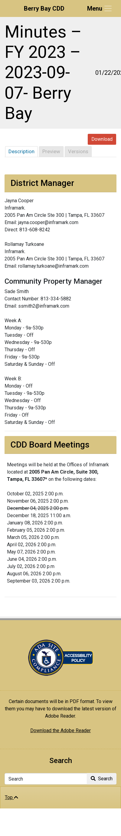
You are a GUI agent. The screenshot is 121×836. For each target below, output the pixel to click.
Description (21, 151)
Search (102, 778)
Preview (51, 151)
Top (11, 797)
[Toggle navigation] (99, 8)
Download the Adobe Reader (60, 730)
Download (102, 139)
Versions (78, 151)
